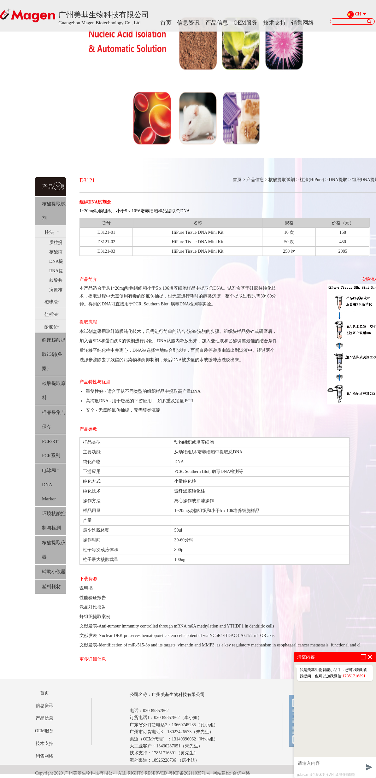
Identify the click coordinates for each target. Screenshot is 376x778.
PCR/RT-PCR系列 (51, 448)
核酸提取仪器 (54, 549)
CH (358, 14)
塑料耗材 (51, 586)
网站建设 (221, 773)
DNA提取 (56, 262)
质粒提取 (55, 243)
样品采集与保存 (54, 419)
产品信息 (216, 23)
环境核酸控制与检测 (54, 520)
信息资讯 (188, 23)
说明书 (86, 588)
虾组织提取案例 (94, 616)
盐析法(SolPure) (53, 316)
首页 (166, 23)
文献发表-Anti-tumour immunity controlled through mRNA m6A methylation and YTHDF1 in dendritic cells (176, 626)
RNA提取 (56, 272)
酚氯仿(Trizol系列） (52, 328)
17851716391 (353, 676)
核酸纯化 (55, 253)
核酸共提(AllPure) (57, 281)
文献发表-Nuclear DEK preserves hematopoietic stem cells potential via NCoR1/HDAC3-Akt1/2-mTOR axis (176, 635)
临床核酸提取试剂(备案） (54, 354)
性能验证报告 (92, 597)
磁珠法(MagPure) (54, 303)
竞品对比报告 (92, 607)
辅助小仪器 (54, 571)
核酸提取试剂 (54, 211)
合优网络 (241, 773)
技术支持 (274, 23)
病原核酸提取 (55, 291)
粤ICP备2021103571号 (189, 773)
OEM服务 (245, 23)
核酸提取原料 (54, 390)
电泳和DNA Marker (51, 484)
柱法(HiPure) (52, 234)
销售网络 (302, 23)
